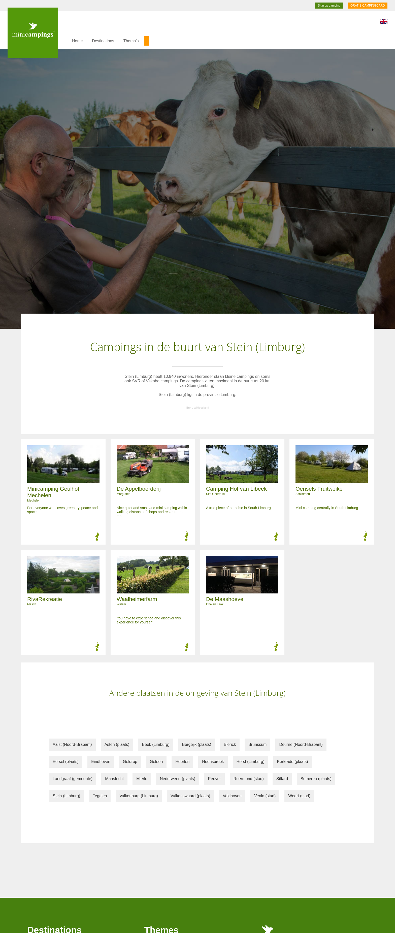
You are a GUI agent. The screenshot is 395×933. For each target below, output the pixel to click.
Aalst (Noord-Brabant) (72, 744)
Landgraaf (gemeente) (72, 779)
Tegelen (100, 796)
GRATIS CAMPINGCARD (367, 5)
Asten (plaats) (117, 744)
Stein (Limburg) (66, 796)
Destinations (103, 41)
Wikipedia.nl (201, 407)
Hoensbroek (213, 761)
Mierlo (141, 779)
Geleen (156, 761)
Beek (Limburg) (155, 744)
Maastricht (114, 779)
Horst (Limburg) (251, 761)
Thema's (131, 41)
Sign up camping (329, 5)
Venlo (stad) (265, 796)
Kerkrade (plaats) (292, 761)
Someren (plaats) (316, 779)
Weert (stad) (299, 796)
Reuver (214, 779)
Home (77, 41)
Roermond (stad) (249, 779)
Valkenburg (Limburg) (138, 796)
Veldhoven (232, 796)
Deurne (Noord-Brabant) (301, 744)
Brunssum (257, 744)
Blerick (230, 744)
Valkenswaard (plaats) (190, 796)
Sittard (282, 779)
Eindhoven (100, 761)
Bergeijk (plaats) (196, 744)
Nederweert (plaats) (177, 779)
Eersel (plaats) (66, 761)
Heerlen (182, 761)
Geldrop (130, 761)
